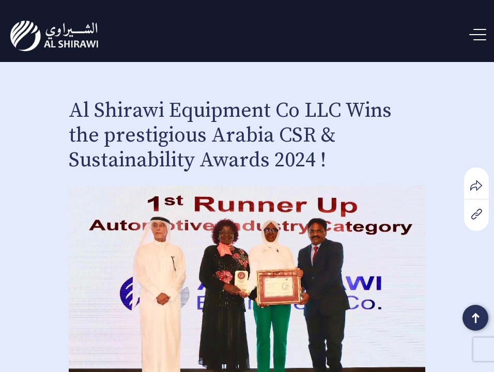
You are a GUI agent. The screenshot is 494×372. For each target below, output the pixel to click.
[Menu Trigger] (480, 35)
